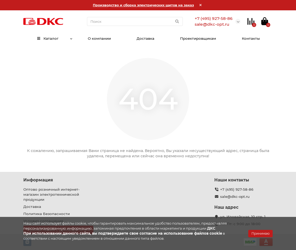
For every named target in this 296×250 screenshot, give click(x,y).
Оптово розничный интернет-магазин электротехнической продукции (51, 194)
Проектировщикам (198, 38)
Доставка (145, 38)
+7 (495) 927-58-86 (236, 189)
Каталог (48, 38)
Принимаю (260, 233)
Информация (38, 179)
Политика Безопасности (46, 214)
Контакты (251, 38)
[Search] (135, 21)
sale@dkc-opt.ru (235, 196)
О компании (99, 38)
